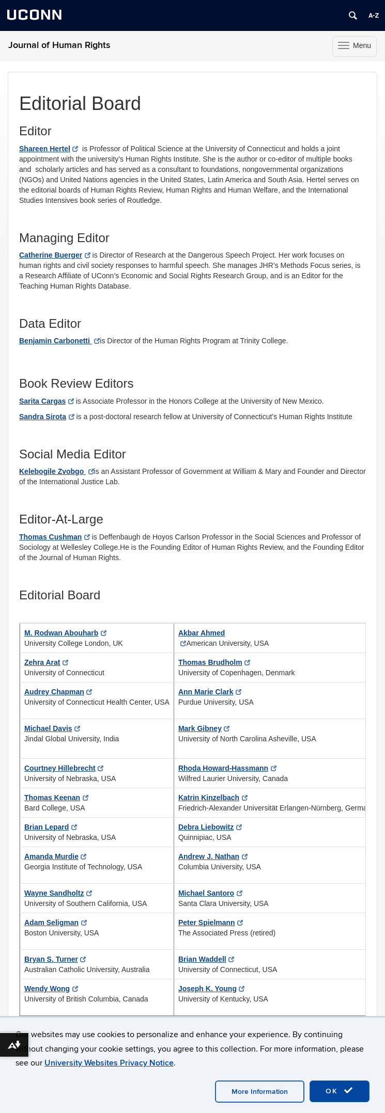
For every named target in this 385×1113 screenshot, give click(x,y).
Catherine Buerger (54, 255)
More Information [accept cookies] (260, 1091)
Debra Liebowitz (210, 827)
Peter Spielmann (210, 922)
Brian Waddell (206, 959)
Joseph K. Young (211, 988)
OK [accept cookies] (339, 1090)
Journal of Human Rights (59, 45)
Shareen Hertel (48, 149)
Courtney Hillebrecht (63, 768)
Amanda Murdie (55, 856)
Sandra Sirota (46, 416)
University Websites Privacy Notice (109, 1063)
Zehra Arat (46, 662)
